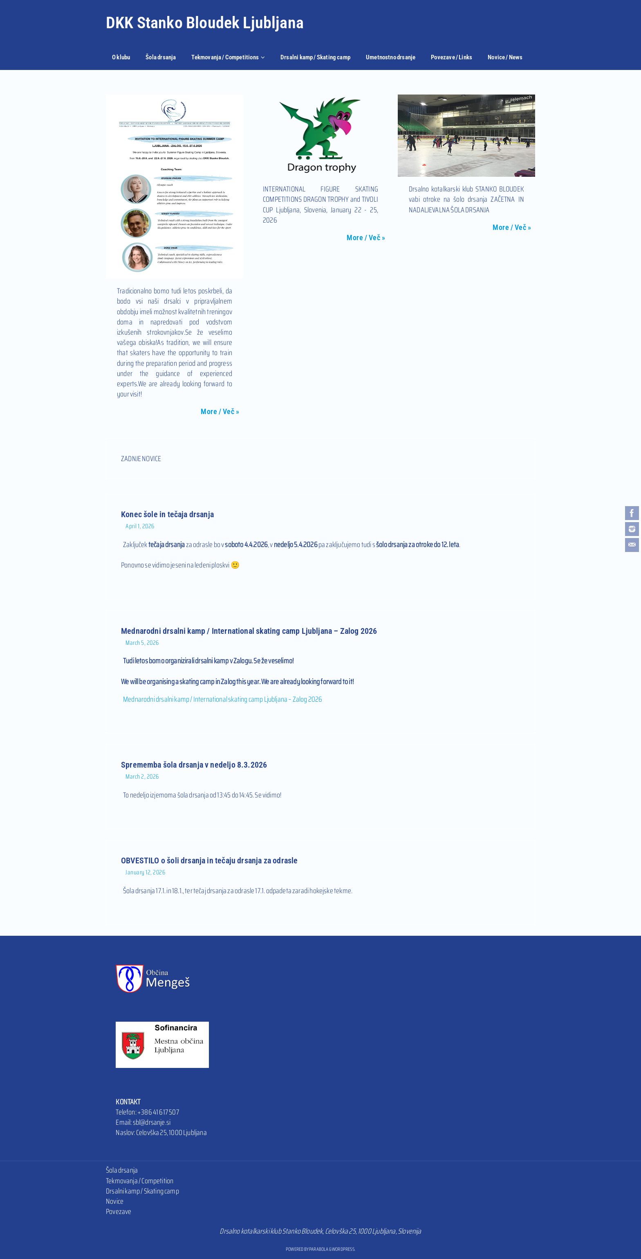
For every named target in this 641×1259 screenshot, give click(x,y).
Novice (114, 1201)
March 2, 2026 (142, 777)
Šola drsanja (122, 1170)
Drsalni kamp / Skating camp (142, 1191)
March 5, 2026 (142, 643)
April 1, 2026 (140, 526)
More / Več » (220, 411)
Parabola (318, 1249)
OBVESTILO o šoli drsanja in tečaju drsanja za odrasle (209, 860)
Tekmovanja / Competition (139, 1181)
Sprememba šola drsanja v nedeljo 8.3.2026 (194, 765)
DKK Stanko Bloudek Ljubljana (205, 22)
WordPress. (343, 1249)
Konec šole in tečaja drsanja (167, 514)
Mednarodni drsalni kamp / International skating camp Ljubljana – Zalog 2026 (249, 631)
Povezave (118, 1211)
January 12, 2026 (145, 872)
